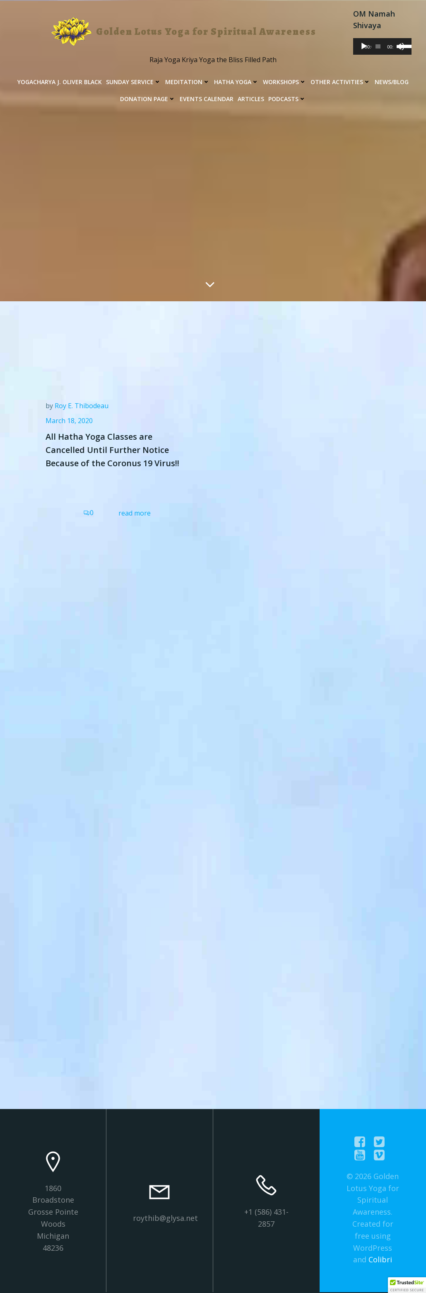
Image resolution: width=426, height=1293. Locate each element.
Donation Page (148, 99)
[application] (382, 46)
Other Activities (340, 82)
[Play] (364, 46)
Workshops (284, 82)
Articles (251, 99)
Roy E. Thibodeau (81, 405)
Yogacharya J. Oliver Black (59, 82)
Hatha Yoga (236, 82)
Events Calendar (206, 99)
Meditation (187, 82)
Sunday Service (133, 82)
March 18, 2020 (69, 420)
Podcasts (287, 99)
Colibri (380, 1259)
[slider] (377, 46)
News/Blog (392, 82)
